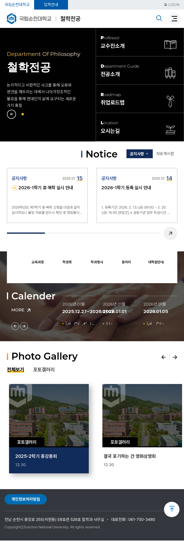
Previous (14, 261)
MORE (21, 310)
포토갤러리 (44, 371)
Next (170, 261)
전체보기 (15, 371)
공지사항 (133, 154)
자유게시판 (163, 154)
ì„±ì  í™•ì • (158, 324)
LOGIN (171, 5)
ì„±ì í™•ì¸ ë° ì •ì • (81, 324)
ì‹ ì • (110, 324)
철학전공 (70, 18)
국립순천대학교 (17, 4)
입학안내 (51, 4)
